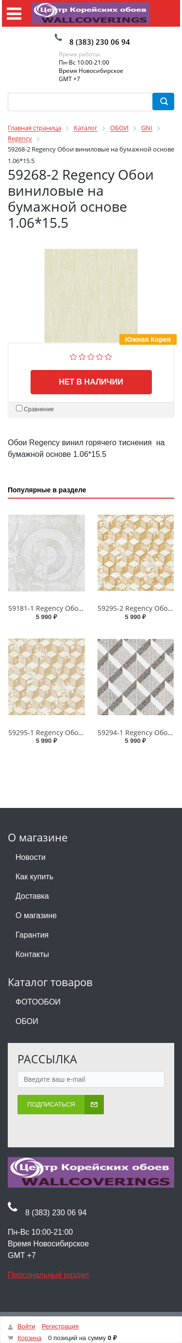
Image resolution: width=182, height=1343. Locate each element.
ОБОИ (27, 1021)
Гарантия (32, 935)
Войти (26, 1326)
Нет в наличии (91, 382)
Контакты (32, 954)
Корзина (29, 1338)
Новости (31, 857)
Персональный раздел (48, 1275)
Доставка (32, 896)
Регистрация (60, 1326)
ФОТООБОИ (38, 1002)
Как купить (34, 877)
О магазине (36, 915)
